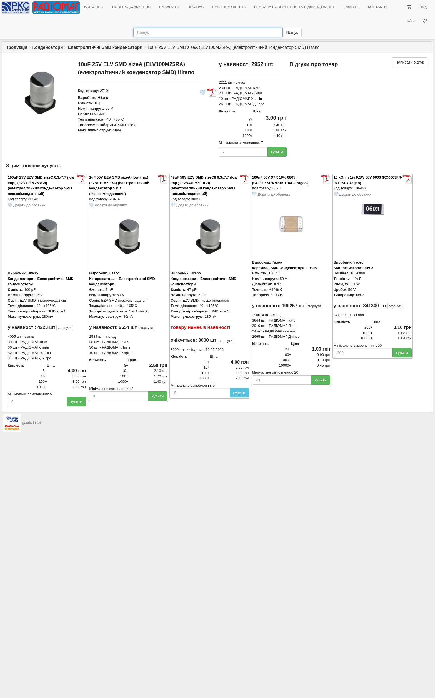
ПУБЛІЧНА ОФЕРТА (229, 7)
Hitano (103, 98)
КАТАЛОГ (94, 7)
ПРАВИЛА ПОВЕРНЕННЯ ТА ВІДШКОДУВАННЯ (294, 7)
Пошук (292, 32)
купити (277, 152)
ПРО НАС (196, 7)
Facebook (351, 7)
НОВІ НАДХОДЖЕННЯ (131, 7)
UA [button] (410, 21)
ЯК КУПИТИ (169, 7)
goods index (32, 423)
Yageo (277, 262)
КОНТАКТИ (377, 7)
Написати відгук (409, 62)
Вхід (423, 7)
